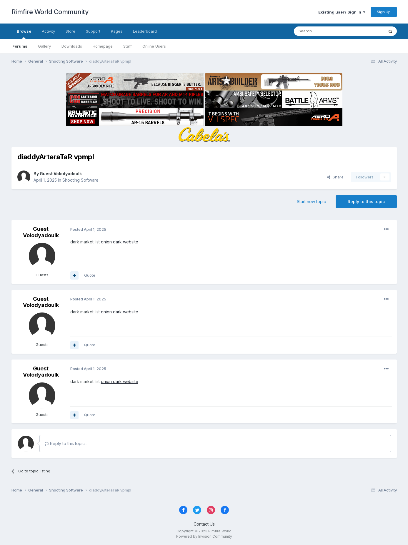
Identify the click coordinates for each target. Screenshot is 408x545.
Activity (48, 31)
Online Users (154, 46)
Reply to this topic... (66, 443)
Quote (89, 275)
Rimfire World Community (50, 12)
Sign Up (384, 11)
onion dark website (119, 241)
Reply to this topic (366, 201)
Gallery (44, 46)
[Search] (324, 31)
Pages (116, 31)
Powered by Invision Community (204, 536)
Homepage (103, 46)
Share (335, 177)
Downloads (71, 46)
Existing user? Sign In (341, 12)
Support (93, 31)
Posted (88, 229)
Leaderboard (145, 31)
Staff (127, 46)
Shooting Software (80, 180)
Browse (24, 34)
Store (70, 31)
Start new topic (311, 201)
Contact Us (204, 523)
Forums (19, 46)
